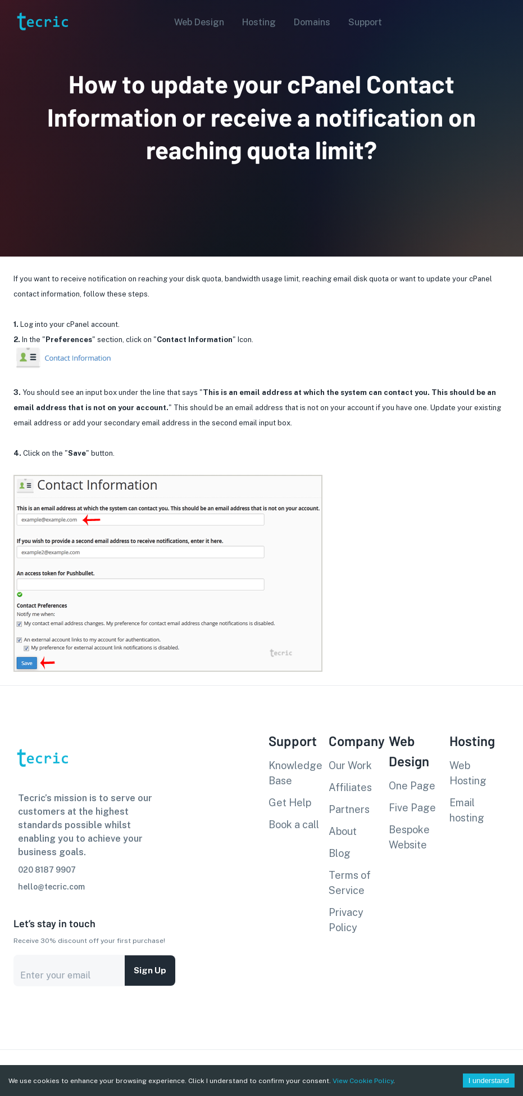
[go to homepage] (41, 47)
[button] (196, 22)
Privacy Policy (346, 919)
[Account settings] (507, 21)
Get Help (290, 802)
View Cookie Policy (363, 1081)
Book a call (294, 824)
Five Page (412, 808)
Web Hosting (467, 773)
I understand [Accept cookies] (489, 1080)
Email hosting (466, 810)
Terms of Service (350, 882)
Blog (340, 853)
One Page (412, 786)
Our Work (350, 765)
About (343, 831)
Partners (349, 809)
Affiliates (350, 787)
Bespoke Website (409, 837)
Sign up (150, 970)
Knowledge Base (295, 773)
